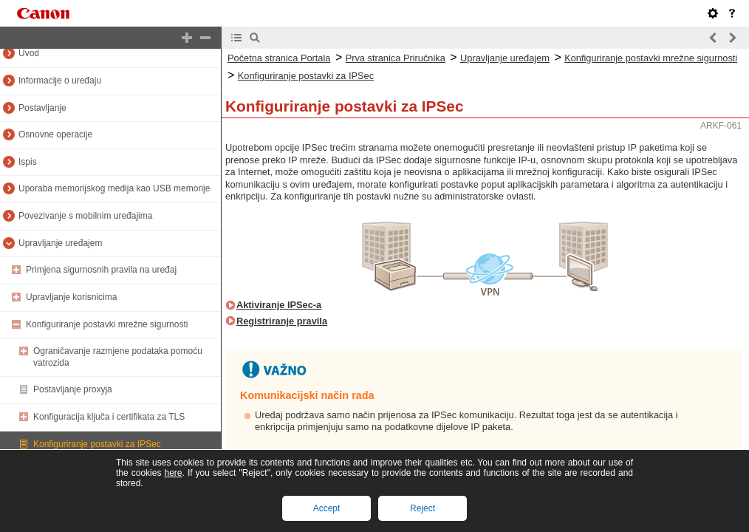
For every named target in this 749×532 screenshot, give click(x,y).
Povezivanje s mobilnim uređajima (85, 216)
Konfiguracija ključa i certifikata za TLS (109, 417)
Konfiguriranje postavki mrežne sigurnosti (107, 324)
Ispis (27, 162)
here (173, 473)
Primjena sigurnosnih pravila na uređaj (101, 270)
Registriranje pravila (281, 321)
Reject (422, 508)
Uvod (28, 53)
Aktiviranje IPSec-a (278, 304)
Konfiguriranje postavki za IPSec (97, 444)
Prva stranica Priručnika (395, 58)
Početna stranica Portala (279, 58)
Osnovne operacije (55, 134)
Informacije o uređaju (59, 80)
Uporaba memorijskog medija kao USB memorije (114, 188)
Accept (327, 508)
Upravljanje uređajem (60, 243)
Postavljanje (42, 108)
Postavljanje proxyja (72, 389)
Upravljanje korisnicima (71, 297)
